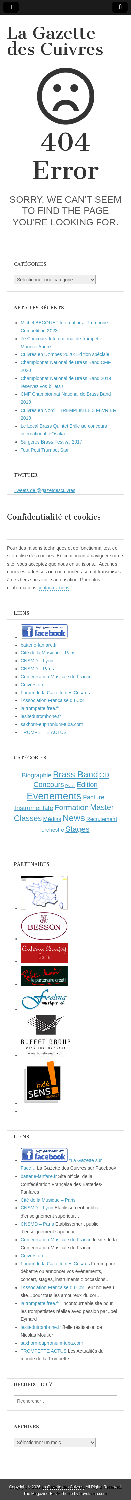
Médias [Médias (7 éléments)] (52, 819)
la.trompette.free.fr (40, 708)
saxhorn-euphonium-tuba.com (52, 724)
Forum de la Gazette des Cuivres (55, 692)
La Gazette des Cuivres (55, 41)
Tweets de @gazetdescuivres (44, 490)
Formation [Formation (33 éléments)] (71, 807)
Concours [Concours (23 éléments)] (48, 785)
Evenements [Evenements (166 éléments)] (54, 795)
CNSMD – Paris (37, 668)
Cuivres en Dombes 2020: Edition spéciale (65, 354)
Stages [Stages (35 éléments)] (77, 828)
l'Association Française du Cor (52, 700)
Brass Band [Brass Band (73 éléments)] (75, 774)
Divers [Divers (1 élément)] (70, 786)
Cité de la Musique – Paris (48, 652)
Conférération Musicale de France (56, 676)
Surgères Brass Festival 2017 (52, 442)
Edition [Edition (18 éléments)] (87, 785)
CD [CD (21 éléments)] (104, 775)
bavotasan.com (93, 1493)
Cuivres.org (33, 684)
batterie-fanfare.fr (39, 645)
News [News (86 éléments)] (73, 818)
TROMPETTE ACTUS (44, 732)
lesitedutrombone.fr (41, 716)
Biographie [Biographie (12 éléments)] (37, 775)
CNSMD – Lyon (37, 660)
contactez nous (53, 587)
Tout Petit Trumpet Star (45, 450)
